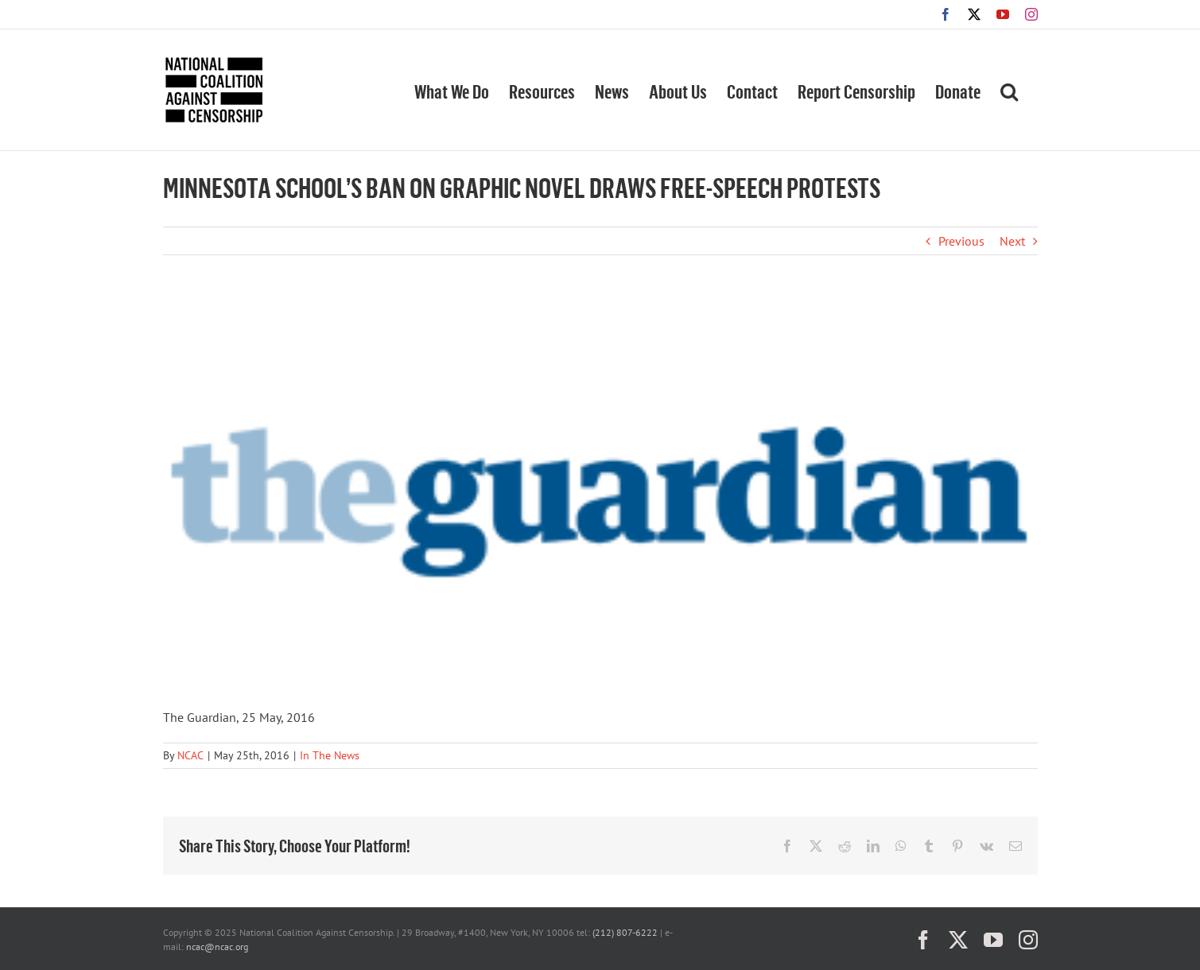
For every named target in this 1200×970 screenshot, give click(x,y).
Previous (961, 241)
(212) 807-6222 (625, 932)
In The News (329, 755)
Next (1012, 241)
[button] (1009, 89)
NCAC (190, 755)
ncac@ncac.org (217, 947)
